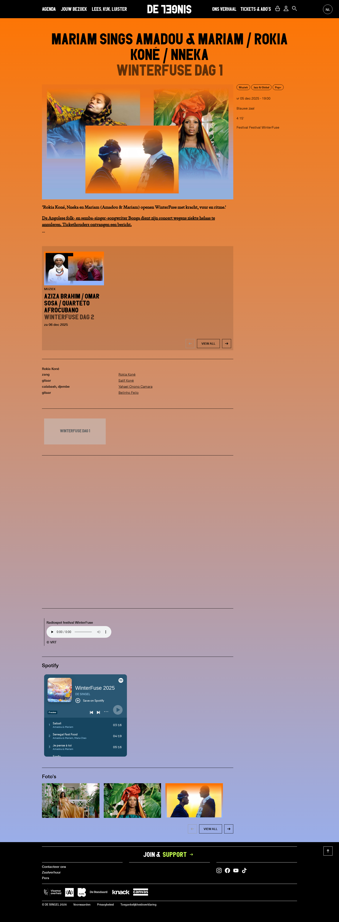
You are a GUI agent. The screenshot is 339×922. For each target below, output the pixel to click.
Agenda (49, 9)
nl (328, 9)
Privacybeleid (105, 904)
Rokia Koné (127, 374)
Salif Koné (126, 380)
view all (208, 343)
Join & (169, 854)
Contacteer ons (54, 866)
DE (169, 9)
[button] (277, 8)
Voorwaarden (82, 904)
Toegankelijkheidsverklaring (138, 904)
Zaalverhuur (51, 872)
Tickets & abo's (255, 9)
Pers (45, 877)
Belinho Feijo (128, 393)
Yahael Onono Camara (135, 386)
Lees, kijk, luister (109, 9)
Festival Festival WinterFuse (258, 127)
